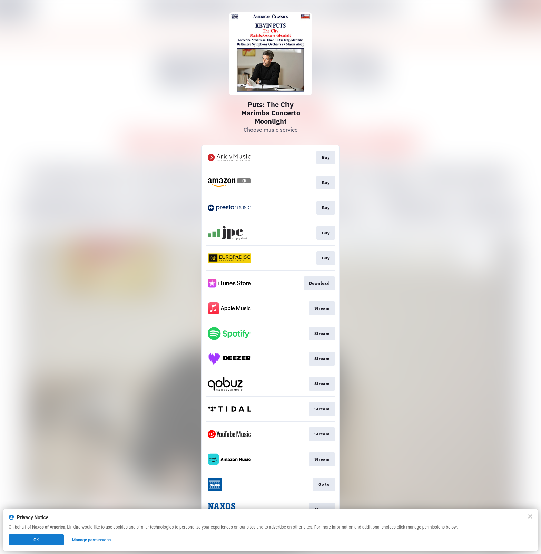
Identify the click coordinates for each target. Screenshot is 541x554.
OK (36, 539)
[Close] (530, 516)
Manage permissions (91, 539)
